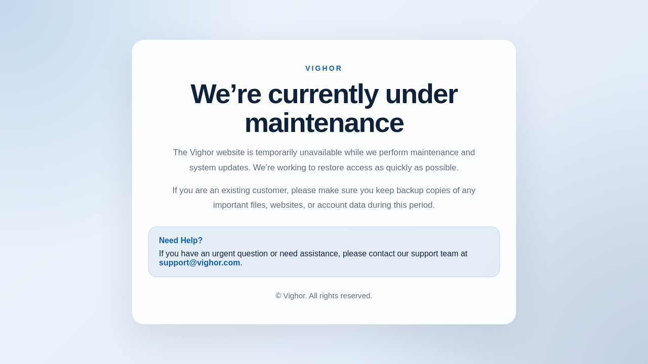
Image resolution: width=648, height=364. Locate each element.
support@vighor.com (199, 262)
